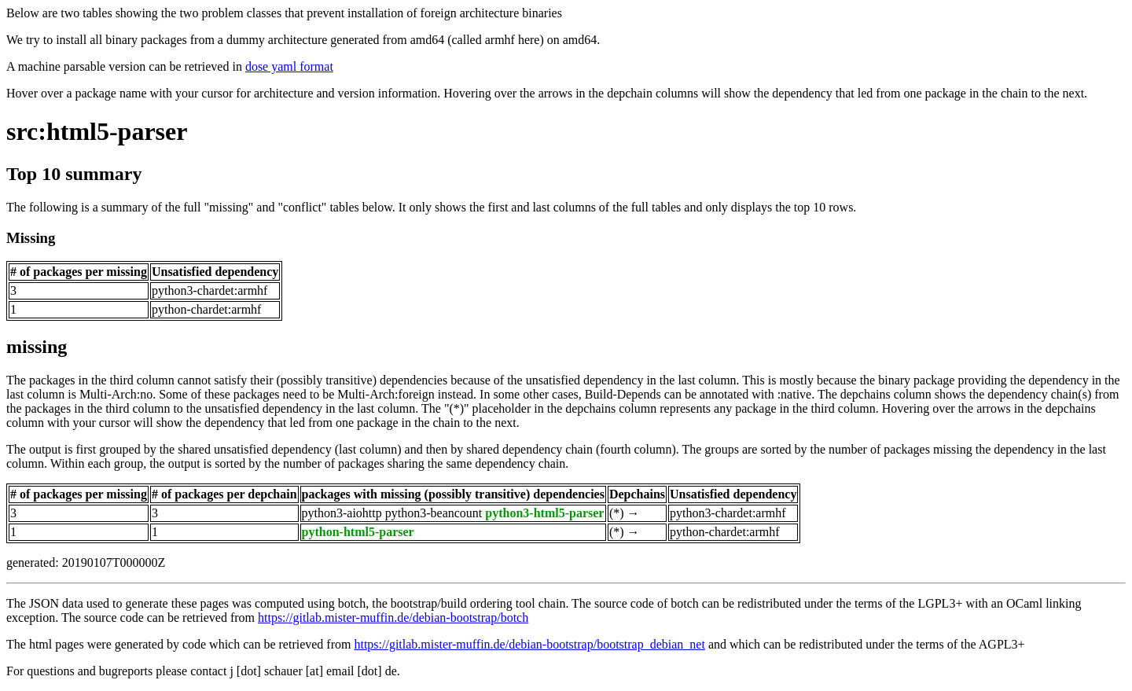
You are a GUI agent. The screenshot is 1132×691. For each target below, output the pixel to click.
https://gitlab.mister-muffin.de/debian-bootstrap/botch (393, 617)
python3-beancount (434, 513)
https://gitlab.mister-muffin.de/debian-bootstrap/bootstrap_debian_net (529, 644)
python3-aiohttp (342, 513)
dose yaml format (289, 66)
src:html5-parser (96, 131)
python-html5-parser (358, 531)
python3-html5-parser (544, 513)
